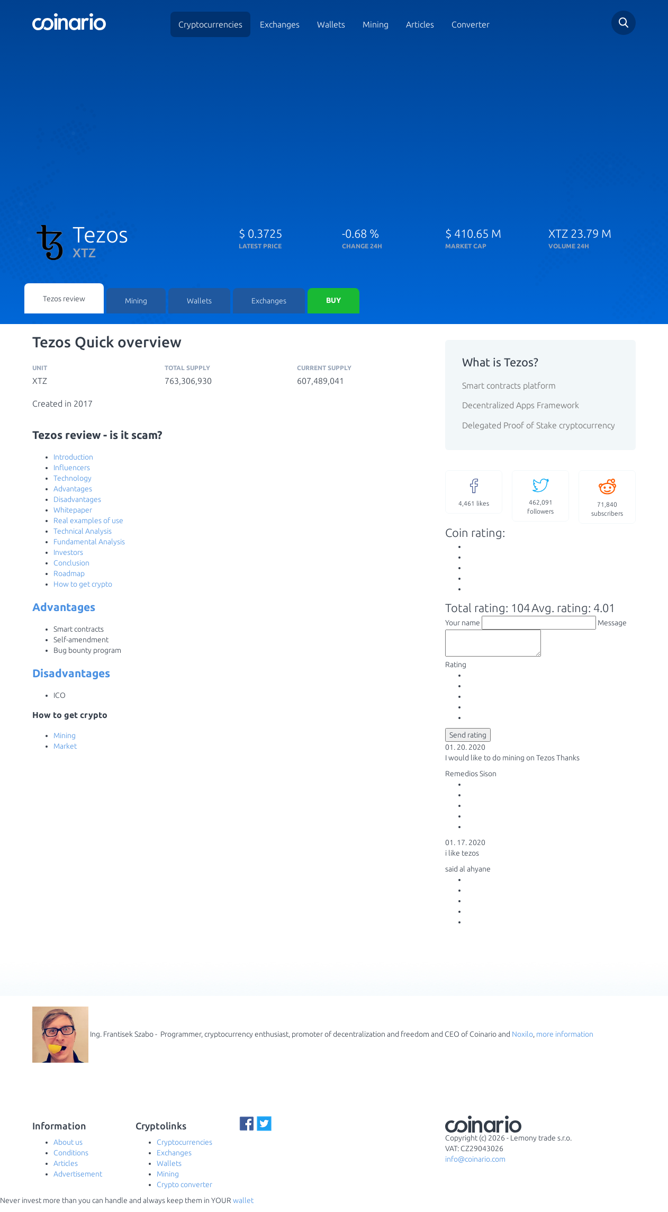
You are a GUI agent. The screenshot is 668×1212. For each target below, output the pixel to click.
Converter (471, 24)
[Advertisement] (334, 126)
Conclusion (71, 564)
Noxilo (522, 1040)
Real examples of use (88, 522)
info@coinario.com (475, 1165)
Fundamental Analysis (89, 543)
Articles (420, 24)
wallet (243, 1206)
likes (474, 493)
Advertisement (77, 1180)
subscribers (607, 498)
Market (65, 747)
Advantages (72, 490)
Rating (455, 671)
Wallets (331, 24)
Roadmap (69, 575)
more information (564, 1040)
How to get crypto (82, 585)
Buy (333, 302)
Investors (68, 554)
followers (540, 497)
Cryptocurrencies (210, 24)
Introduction (73, 458)
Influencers (71, 469)
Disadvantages (77, 501)
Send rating (467, 741)
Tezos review (64, 299)
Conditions (70, 1159)
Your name (462, 624)
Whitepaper (72, 511)
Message (612, 624)
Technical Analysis (82, 532)
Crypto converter (184, 1191)
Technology (72, 479)
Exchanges (280, 24)
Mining (376, 24)
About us (68, 1148)
